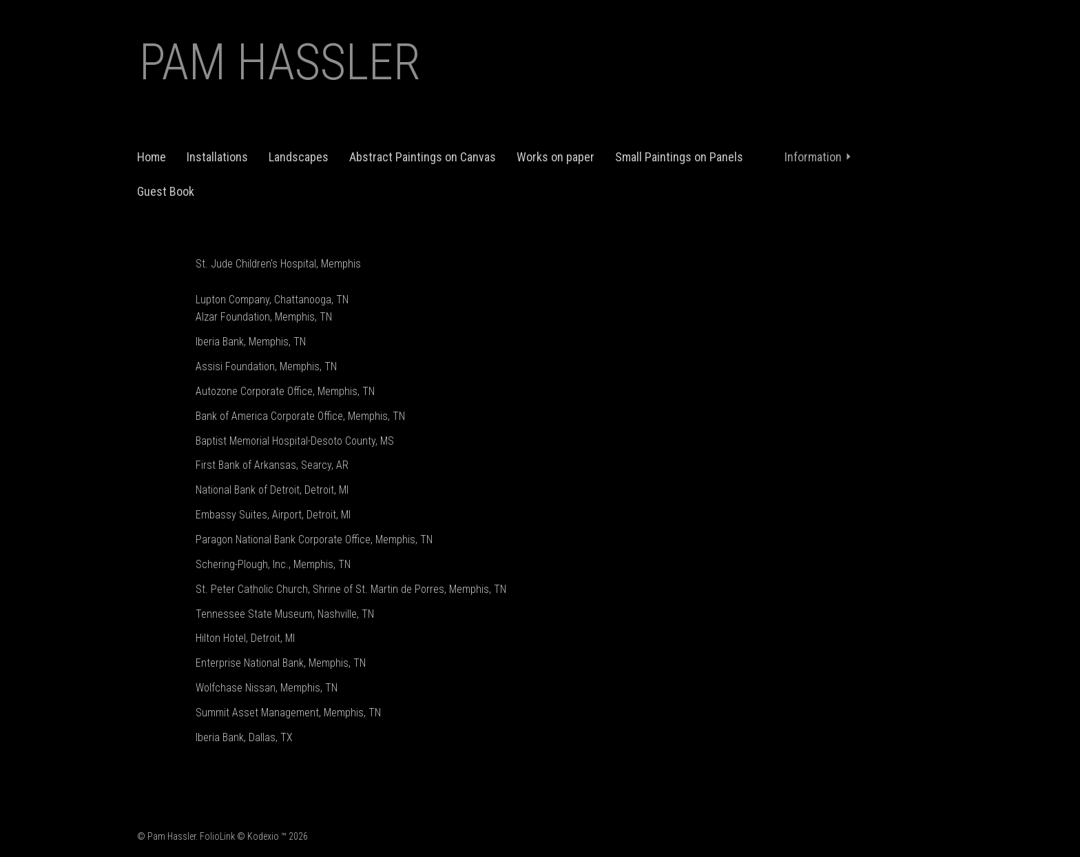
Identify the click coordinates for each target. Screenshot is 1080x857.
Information (818, 157)
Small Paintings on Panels (679, 157)
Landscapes (299, 157)
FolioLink (217, 836)
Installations (217, 157)
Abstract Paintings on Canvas (422, 157)
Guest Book (165, 191)
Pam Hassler (280, 62)
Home (151, 157)
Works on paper (555, 157)
